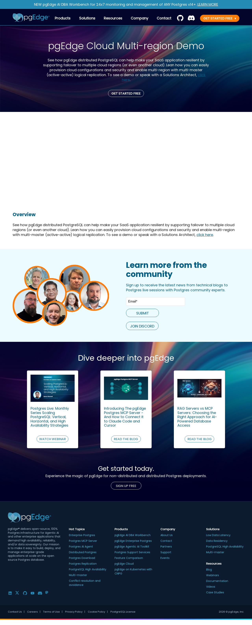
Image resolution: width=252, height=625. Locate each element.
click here (204, 234)
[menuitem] (164, 18)
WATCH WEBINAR (52, 439)
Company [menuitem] (139, 18)
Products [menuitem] (63, 18)
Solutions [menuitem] (87, 18)
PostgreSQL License (122, 612)
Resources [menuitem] (113, 18)
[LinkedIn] (10, 593)
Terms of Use (52, 612)
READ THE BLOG (126, 439)
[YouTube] (32, 593)
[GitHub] (25, 593)
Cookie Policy (98, 612)
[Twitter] (17, 593)
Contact (164, 18)
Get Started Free (126, 93)
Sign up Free (126, 486)
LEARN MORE (207, 4)
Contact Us (16, 612)
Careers (33, 612)
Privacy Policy (75, 612)
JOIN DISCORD (142, 326)
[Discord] (40, 593)
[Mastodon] (47, 593)
